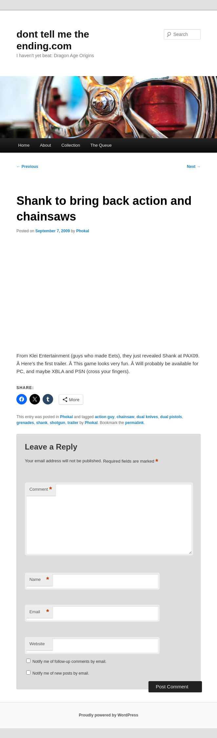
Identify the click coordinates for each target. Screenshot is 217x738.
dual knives (147, 417)
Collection (70, 145)
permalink (134, 422)
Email (39, 612)
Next (193, 166)
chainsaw (125, 417)
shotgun (57, 422)
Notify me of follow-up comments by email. (69, 661)
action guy (104, 417)
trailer (73, 422)
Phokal (82, 231)
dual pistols (171, 417)
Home (24, 145)
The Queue (101, 145)
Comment (41, 489)
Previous (27, 166)
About (45, 145)
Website (37, 643)
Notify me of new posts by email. (60, 673)
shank (42, 422)
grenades (25, 422)
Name (39, 579)
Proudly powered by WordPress (108, 715)
